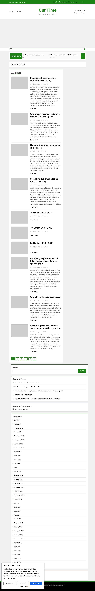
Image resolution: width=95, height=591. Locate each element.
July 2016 (17, 547)
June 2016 (17, 551)
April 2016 (17, 558)
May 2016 (17, 554)
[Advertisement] (47, 33)
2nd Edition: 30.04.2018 (41, 212)
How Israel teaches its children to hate (65, 2)
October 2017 (18, 491)
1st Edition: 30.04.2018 (41, 228)
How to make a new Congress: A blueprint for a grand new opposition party (38, 391)
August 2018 (18, 452)
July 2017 (17, 503)
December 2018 (19, 436)
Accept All (36, 583)
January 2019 (18, 432)
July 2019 (17, 420)
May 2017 (17, 511)
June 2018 (17, 460)
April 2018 (17, 467)
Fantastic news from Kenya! (23, 395)
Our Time (47, 10)
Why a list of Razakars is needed (45, 297)
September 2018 (19, 448)
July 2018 (17, 456)
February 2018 (18, 475)
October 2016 (18, 535)
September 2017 (19, 495)
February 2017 (18, 523)
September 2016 (19, 539)
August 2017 (18, 499)
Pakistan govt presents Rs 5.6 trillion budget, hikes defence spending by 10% (44, 261)
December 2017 (19, 483)
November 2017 (19, 487)
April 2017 (17, 515)
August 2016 (18, 543)
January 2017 (18, 527)
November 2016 (19, 531)
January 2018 (18, 479)
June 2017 (17, 507)
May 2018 (17, 464)
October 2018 (18, 444)
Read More (34, 108)
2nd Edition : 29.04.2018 (41, 243)
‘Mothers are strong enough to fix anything (66, 55)
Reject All (23, 583)
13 (30, 359)
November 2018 (19, 440)
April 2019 (17, 424)
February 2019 (18, 428)
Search (15, 367)
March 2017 (17, 519)
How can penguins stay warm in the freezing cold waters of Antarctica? (37, 399)
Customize (9, 583)
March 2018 (17, 471)
